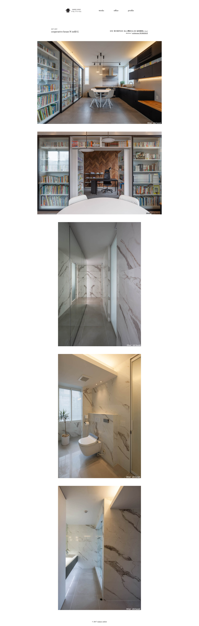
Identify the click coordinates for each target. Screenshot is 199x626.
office (116, 10)
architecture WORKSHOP (140, 33)
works (101, 10)
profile (131, 10)
